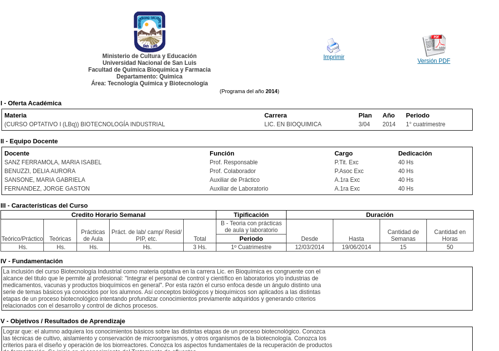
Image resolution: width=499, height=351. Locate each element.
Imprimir (334, 57)
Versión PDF (434, 61)
